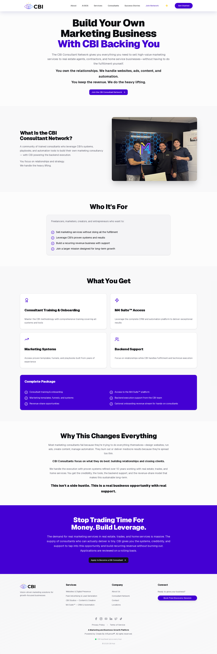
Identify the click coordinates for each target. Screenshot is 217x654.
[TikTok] (121, 618)
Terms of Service (117, 625)
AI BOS (85, 5)
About (73, 5)
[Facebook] (96, 618)
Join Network (152, 5)
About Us (116, 591)
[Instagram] (101, 618)
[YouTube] (106, 618)
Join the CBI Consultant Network (108, 92)
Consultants (113, 5)
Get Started (183, 5)
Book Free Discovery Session (177, 598)
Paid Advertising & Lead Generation (81, 596)
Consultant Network (121, 596)
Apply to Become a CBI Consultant (108, 560)
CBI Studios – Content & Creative (80, 600)
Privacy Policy (98, 625)
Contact (115, 600)
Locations (116, 605)
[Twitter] (116, 618)
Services (98, 5)
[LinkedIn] (111, 618)
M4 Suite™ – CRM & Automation (80, 605)
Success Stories (132, 5)
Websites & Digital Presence (78, 591)
